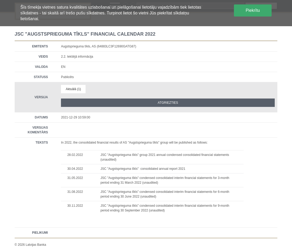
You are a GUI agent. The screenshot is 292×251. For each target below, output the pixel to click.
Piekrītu (253, 10)
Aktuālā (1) (73, 89)
